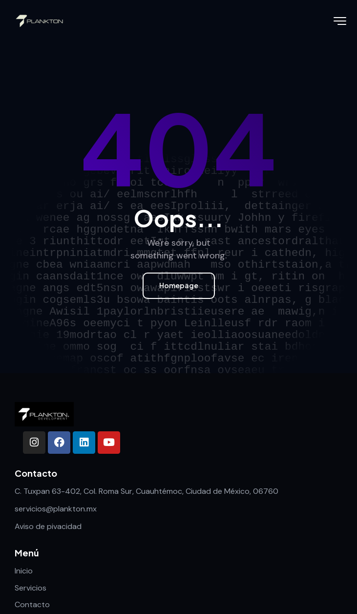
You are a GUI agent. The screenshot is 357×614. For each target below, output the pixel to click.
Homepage (178, 285)
